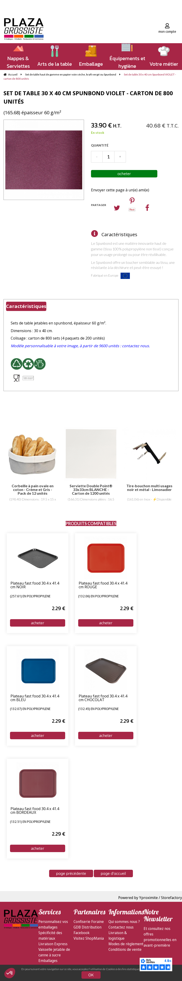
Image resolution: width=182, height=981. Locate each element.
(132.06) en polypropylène (98, 596)
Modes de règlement (125, 943)
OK (91, 975)
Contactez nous (121, 927)
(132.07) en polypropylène (30, 709)
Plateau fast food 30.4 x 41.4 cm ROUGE (103, 585)
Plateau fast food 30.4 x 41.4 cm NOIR (34, 585)
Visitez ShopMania (89, 938)
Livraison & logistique (117, 935)
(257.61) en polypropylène (30, 596)
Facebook (82, 932)
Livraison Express (52, 943)
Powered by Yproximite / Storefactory (150, 897)
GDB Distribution (87, 927)
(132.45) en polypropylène (98, 709)
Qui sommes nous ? (124, 921)
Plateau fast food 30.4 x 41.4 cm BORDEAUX (34, 811)
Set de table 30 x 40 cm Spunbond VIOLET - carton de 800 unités (88, 97)
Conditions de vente (125, 949)
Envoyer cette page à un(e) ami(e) (120, 190)
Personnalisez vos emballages (53, 924)
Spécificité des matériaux (50, 935)
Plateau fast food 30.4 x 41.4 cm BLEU (34, 698)
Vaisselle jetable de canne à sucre (54, 952)
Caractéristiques (119, 234)
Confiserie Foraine (89, 921)
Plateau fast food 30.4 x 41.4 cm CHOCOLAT (103, 698)
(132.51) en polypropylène (30, 822)
